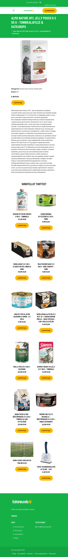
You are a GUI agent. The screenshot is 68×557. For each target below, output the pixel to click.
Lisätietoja (18, 103)
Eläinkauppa (49, 11)
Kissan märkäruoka (35, 89)
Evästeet (30, 554)
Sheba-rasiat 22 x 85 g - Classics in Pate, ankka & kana (22, 266)
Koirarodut (18, 531)
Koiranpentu (19, 534)
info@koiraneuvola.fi (50, 5)
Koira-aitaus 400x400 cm (22, 460)
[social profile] (40, 2)
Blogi (16, 538)
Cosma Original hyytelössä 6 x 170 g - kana (46, 216)
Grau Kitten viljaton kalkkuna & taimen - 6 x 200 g (22, 316)
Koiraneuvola (19, 527)
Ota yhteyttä (21, 554)
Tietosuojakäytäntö (40, 554)
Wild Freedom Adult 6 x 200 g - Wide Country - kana (46, 266)
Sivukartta (52, 554)
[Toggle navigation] (13, 10)
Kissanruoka (24, 89)
